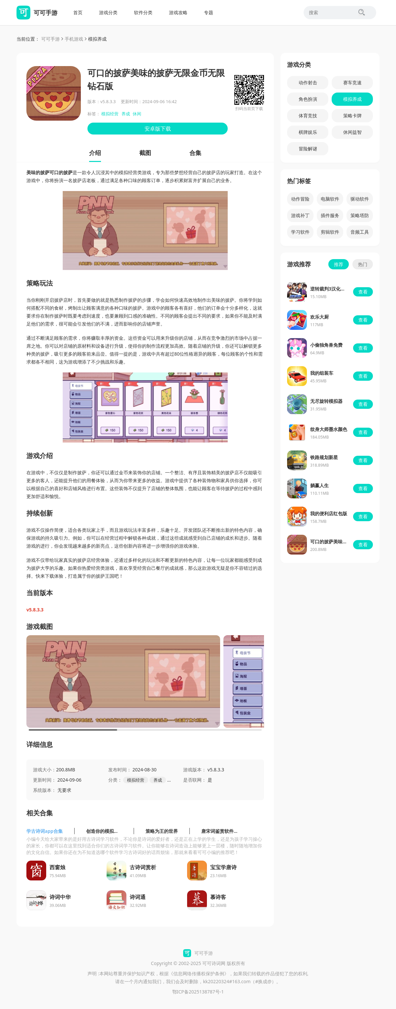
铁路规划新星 (324, 457)
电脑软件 (330, 199)
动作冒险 (300, 199)
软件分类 (143, 12)
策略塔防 (359, 215)
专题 (208, 12)
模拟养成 (97, 39)
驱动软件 (359, 199)
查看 (363, 292)
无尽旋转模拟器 (326, 401)
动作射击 (308, 82)
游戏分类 (108, 12)
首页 (77, 12)
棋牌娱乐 (308, 132)
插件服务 (330, 215)
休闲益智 (352, 132)
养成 (125, 114)
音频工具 (359, 232)
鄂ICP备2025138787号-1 (198, 992)
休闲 (137, 114)
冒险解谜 (308, 148)
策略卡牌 (352, 115)
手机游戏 (74, 39)
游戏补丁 (300, 215)
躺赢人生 (319, 485)
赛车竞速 (352, 82)
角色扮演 (308, 99)
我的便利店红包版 (328, 513)
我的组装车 (321, 373)
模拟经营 (109, 114)
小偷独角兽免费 (326, 345)
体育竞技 (308, 115)
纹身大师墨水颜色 (328, 429)
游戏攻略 (178, 12)
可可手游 (50, 39)
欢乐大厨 (319, 317)
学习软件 (300, 232)
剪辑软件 (330, 232)
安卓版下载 (158, 128)
